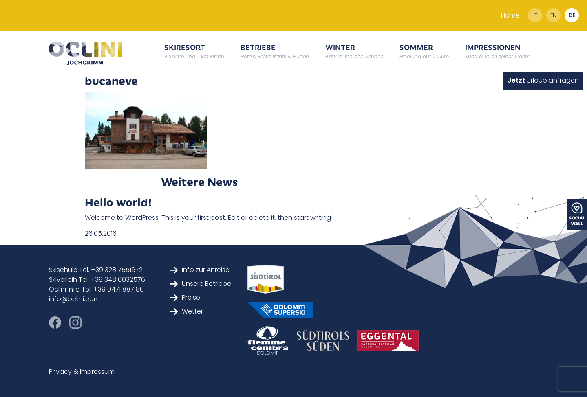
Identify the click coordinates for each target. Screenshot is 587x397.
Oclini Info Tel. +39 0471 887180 (96, 289)
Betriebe (275, 51)
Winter (354, 51)
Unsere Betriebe (200, 283)
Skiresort (194, 51)
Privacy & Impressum (82, 371)
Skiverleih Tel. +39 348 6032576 (97, 279)
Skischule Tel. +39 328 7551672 (96, 269)
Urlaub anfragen (543, 80)
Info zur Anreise (200, 269)
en (553, 15)
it (535, 15)
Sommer (424, 51)
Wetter (186, 311)
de (572, 15)
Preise (185, 297)
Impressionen (497, 51)
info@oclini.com (74, 299)
